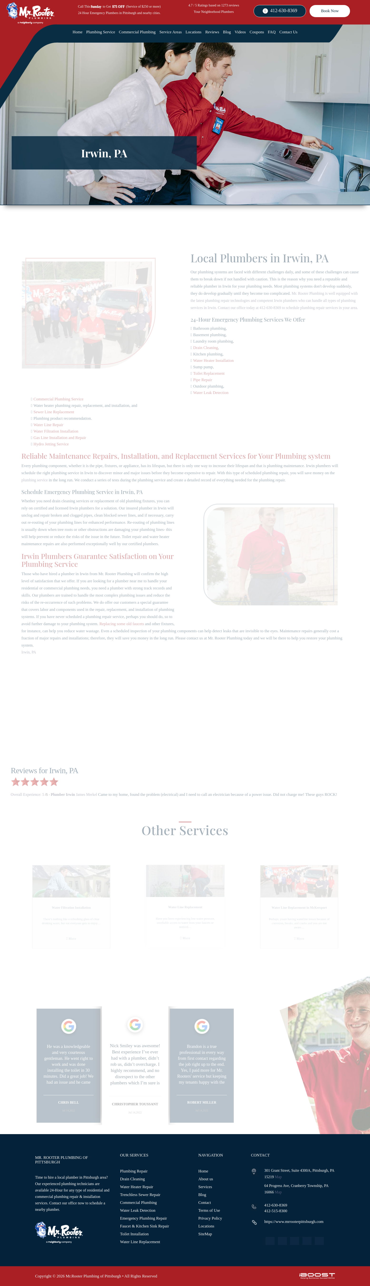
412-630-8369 (283, 10)
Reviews (212, 32)
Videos (240, 32)
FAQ (272, 32)
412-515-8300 (275, 1211)
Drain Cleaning (132, 1179)
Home (78, 32)
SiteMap (205, 1234)
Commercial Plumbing (137, 32)
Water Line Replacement (140, 1242)
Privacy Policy (210, 1218)
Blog (227, 32)
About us (205, 1179)
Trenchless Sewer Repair (140, 1194)
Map (278, 1177)
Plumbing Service (100, 32)
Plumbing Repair (134, 1171)
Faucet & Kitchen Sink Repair (144, 1226)
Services (205, 1187)
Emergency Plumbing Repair (143, 1218)
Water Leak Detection (138, 1210)
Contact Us (288, 32)
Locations (194, 32)
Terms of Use (209, 1210)
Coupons (257, 32)
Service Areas (170, 32)
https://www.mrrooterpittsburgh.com (294, 1221)
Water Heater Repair (136, 1187)
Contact (204, 1202)
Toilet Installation (134, 1234)
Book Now (330, 11)
